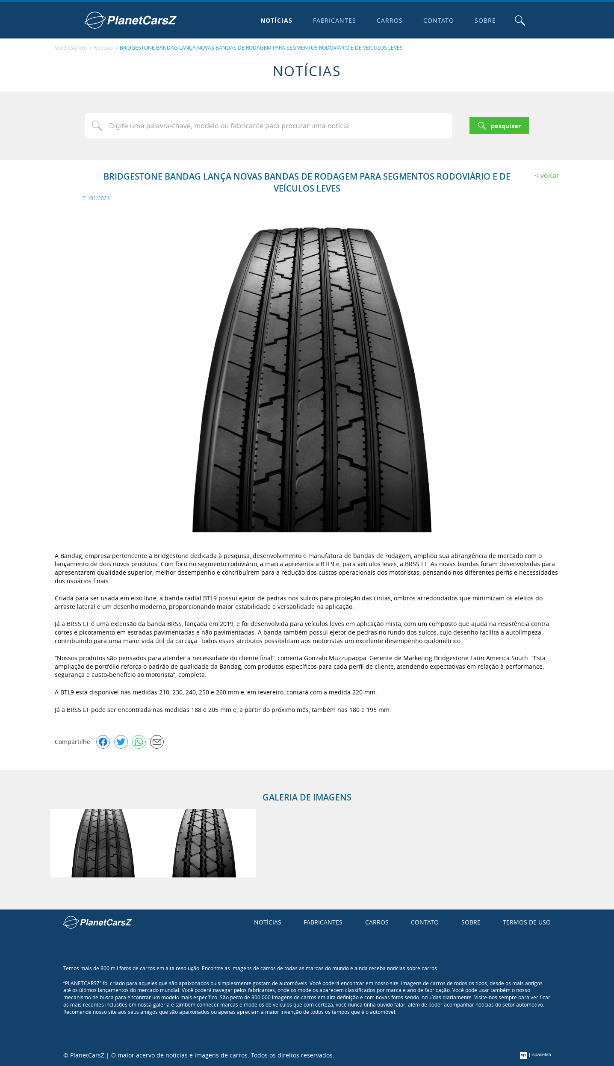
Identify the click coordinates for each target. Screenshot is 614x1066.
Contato (438, 20)
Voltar (549, 175)
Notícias (276, 20)
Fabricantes (335, 20)
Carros (390, 20)
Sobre (485, 20)
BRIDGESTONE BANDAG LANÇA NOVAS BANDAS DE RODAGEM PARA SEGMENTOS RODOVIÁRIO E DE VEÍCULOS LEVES (261, 47)
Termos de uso (527, 922)
